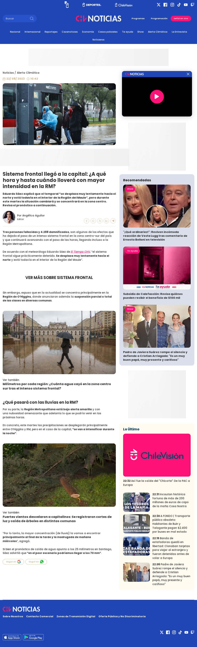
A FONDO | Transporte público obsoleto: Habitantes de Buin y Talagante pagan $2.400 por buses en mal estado (171, 524)
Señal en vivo (181, 18)
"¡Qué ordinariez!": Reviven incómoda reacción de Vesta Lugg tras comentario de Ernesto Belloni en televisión (155, 236)
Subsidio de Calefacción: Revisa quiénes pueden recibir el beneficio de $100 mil (153, 296)
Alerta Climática (157, 31)
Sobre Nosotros (13, 616)
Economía (88, 31)
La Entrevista (179, 31)
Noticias (8, 73)
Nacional (15, 31)
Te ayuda (127, 31)
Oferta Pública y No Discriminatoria (122, 616)
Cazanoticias (70, 31)
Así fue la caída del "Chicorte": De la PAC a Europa (156, 483)
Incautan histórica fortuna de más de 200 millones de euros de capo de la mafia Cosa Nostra (170, 500)
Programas (138, 18)
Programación (159, 18)
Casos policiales (108, 31)
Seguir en (13, 562)
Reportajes (51, 31)
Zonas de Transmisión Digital (76, 616)
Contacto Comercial (39, 616)
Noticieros (98, 39)
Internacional (32, 31)
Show (140, 31)
